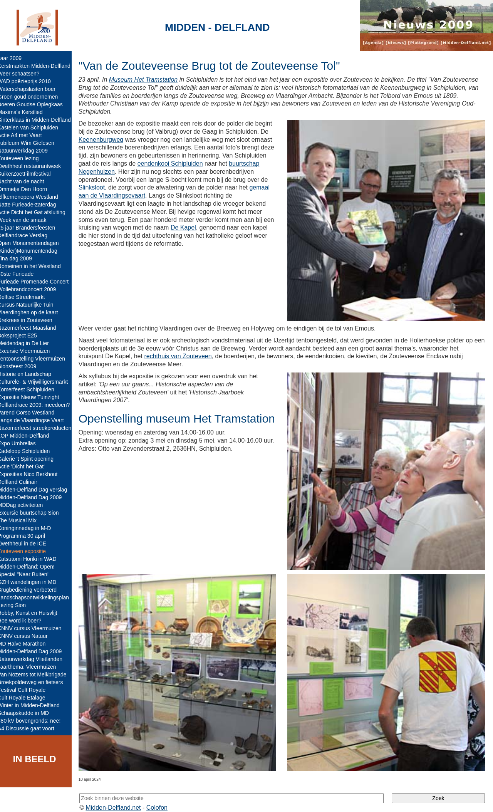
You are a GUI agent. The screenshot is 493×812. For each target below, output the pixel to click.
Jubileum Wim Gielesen (31, 143)
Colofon (162, 799)
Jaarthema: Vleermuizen (32, 667)
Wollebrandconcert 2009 (32, 289)
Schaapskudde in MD (28, 713)
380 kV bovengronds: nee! (34, 721)
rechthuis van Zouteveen (183, 353)
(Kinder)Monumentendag (33, 251)
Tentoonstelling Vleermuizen (36, 359)
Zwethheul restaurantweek (34, 166)
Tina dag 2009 (20, 258)
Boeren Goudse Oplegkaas (35, 104)
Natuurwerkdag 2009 (28, 151)
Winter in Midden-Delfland (34, 705)
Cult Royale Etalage (27, 698)
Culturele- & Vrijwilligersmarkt (38, 382)
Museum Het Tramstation (148, 79)
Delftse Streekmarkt (26, 297)
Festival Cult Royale (27, 690)
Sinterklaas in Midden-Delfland (39, 120)
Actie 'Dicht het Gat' (26, 466)
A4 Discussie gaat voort (31, 728)
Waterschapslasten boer (32, 89)
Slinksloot (142, 187)
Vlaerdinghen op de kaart (33, 312)
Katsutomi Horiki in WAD (32, 559)
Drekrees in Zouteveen (30, 320)
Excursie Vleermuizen (29, 351)
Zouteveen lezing (23, 158)
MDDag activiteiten (26, 505)
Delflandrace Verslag (28, 235)
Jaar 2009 (15, 58)
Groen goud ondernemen (33, 97)
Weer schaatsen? (24, 73)
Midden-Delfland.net (118, 799)
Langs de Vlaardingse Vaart (36, 420)
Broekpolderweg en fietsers (36, 682)
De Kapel (208, 227)
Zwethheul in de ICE (27, 543)
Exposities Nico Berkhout (33, 474)
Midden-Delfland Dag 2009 (35, 497)
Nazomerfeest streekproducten (40, 428)
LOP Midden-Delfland (29, 436)
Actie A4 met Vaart (25, 135)
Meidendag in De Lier (28, 343)
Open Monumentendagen (33, 243)
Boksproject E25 (22, 335)
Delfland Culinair (23, 482)
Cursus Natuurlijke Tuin (31, 305)
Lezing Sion (17, 605)
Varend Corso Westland (31, 412)
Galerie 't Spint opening (31, 459)
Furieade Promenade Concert (38, 281)
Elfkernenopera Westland (33, 197)
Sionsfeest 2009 (22, 366)
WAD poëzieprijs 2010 (29, 81)
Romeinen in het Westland (34, 266)
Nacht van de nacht (26, 181)
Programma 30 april (26, 536)
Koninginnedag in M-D (30, 528)
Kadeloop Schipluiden (29, 451)
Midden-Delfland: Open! (31, 567)
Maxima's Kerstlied (25, 112)
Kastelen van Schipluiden (33, 127)
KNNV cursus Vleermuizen (35, 628)
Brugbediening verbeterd (32, 590)
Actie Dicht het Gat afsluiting (37, 212)
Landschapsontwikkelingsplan (38, 597)
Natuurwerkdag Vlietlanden (35, 659)
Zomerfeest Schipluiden (31, 389)
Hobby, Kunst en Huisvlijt (33, 613)
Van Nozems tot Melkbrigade (37, 674)
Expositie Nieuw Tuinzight (34, 397)
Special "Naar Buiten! (28, 574)
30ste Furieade (21, 274)
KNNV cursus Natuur (28, 636)
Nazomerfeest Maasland (32, 328)
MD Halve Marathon (27, 644)
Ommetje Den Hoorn (27, 189)
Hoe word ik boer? (25, 620)
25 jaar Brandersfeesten (31, 228)
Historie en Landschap (30, 374)
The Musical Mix (22, 520)
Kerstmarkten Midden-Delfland (39, 66)
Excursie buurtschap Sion (33, 513)
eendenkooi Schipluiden (209, 163)
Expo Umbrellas (22, 443)
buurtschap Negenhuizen (118, 171)
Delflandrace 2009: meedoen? (39, 405)
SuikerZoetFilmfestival (29, 174)
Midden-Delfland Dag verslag (38, 490)
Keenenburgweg (106, 139)
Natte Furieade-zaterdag (32, 204)
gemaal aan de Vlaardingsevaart (152, 195)
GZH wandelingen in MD (32, 582)
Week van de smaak (27, 220)
